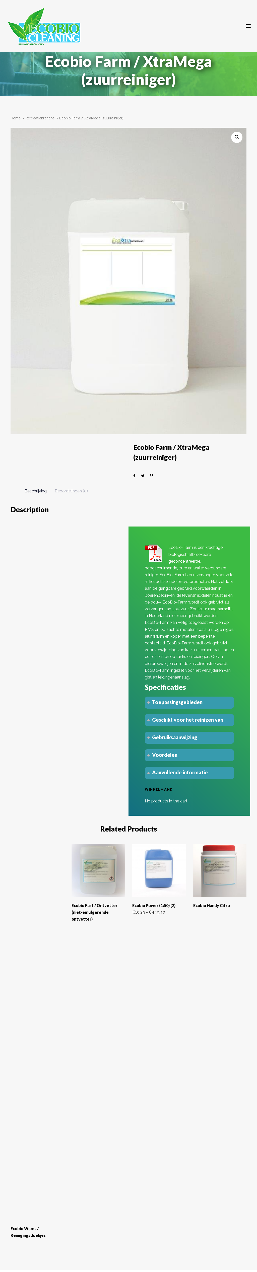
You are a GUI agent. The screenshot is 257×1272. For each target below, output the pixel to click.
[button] (236, 137)
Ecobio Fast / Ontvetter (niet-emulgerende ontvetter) (94, 912)
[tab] (36, 491)
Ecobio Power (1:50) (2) (153, 905)
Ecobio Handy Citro (211, 905)
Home (16, 118)
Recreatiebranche (40, 118)
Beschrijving (36, 491)
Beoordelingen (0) (71, 491)
